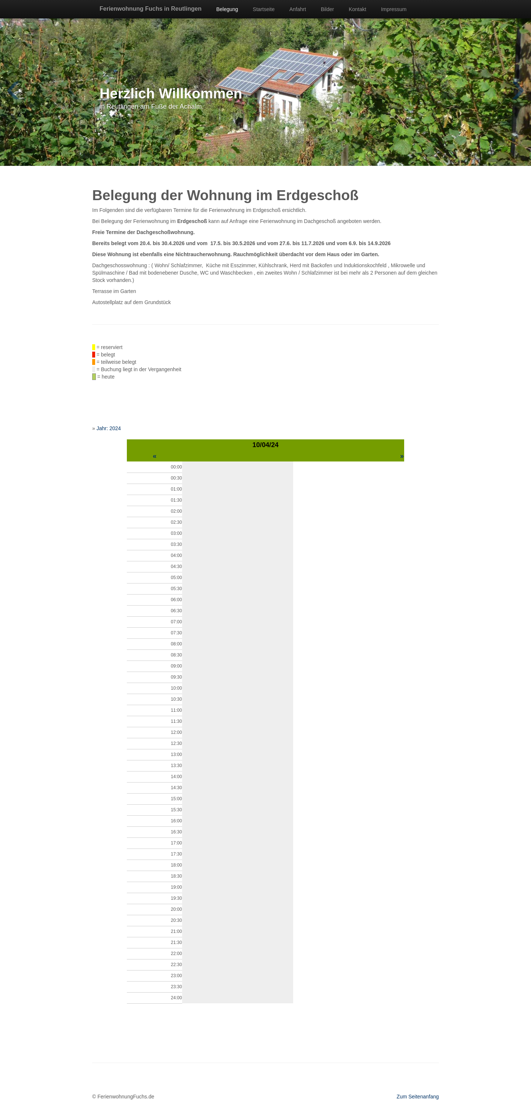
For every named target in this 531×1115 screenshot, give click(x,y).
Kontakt (357, 9)
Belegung (227, 9)
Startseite (264, 9)
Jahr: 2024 (109, 428)
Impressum (393, 9)
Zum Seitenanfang (418, 1097)
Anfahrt (297, 9)
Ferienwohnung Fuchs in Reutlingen (150, 9)
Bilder (327, 9)
